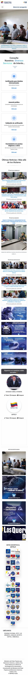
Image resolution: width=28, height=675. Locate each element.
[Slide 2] (11, 473)
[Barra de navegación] (2, 7)
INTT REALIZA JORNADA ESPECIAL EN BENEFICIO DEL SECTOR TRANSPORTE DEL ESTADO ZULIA (14, 210)
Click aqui (13, 88)
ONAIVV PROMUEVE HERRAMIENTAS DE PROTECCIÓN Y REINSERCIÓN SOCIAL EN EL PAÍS (14, 181)
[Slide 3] (14, 473)
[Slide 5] (19, 473)
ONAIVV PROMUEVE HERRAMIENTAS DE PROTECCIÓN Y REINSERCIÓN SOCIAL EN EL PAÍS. (14, 221)
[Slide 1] (9, 473)
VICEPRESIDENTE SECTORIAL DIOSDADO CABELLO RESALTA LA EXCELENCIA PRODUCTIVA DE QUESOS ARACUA (14, 271)
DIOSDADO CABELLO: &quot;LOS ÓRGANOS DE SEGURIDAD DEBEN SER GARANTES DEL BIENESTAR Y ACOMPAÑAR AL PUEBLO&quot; (14, 300)
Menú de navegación (20, 7)
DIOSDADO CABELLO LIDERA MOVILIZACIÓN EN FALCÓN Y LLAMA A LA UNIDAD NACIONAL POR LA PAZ (14, 286)
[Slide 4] (17, 473)
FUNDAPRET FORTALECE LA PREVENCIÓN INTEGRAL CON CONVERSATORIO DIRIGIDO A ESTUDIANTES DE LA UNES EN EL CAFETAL (14, 196)
